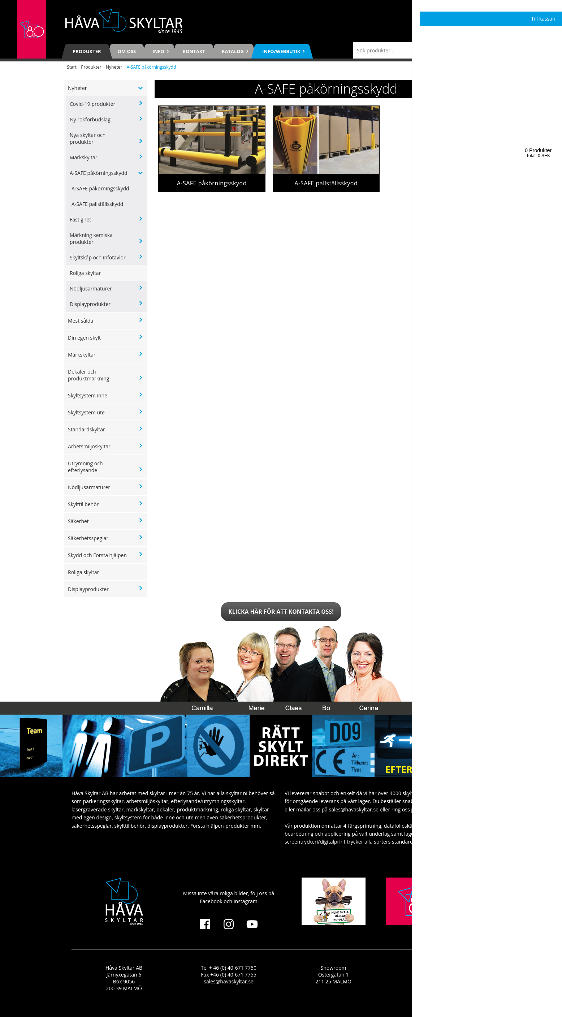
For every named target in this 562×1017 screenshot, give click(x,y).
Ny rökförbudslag (90, 119)
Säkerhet (78, 521)
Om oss (127, 51)
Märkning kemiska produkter (91, 238)
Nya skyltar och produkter (87, 138)
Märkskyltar (84, 157)
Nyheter (114, 67)
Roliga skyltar (85, 273)
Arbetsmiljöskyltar (89, 446)
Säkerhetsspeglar (88, 538)
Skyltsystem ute (86, 412)
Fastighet (80, 219)
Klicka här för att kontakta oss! (281, 612)
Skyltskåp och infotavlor (98, 257)
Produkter (87, 51)
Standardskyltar (86, 429)
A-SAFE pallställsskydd (97, 204)
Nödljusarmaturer (91, 288)
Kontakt (194, 51)
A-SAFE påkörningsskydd (98, 172)
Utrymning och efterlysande (85, 467)
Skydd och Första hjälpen (97, 555)
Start (72, 67)
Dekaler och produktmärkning (88, 375)
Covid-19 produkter (92, 103)
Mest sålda (80, 320)
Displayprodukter (90, 304)
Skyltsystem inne (87, 395)
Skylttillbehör (83, 504)
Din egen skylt (84, 337)
